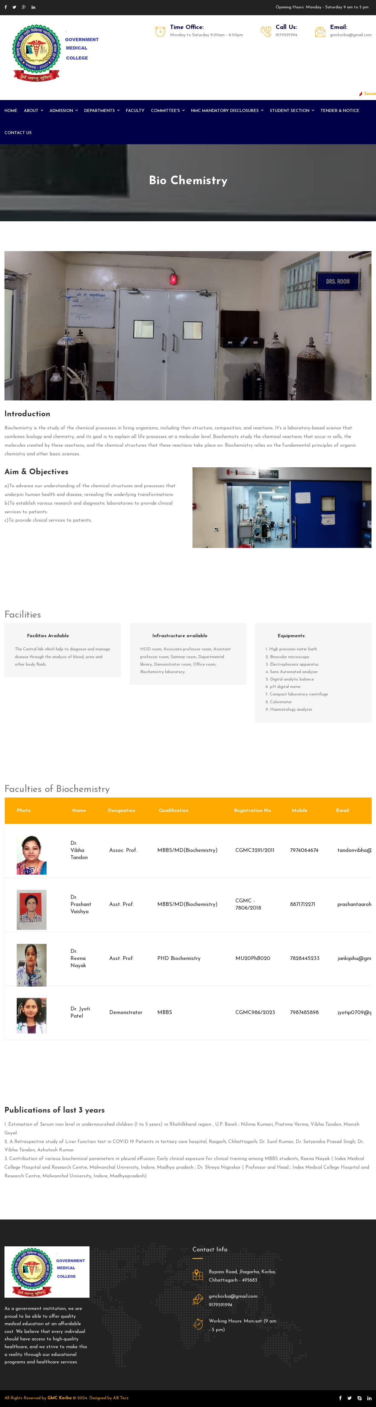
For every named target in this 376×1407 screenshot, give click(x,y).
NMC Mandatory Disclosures (225, 111)
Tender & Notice (339, 111)
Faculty (135, 111)
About (31, 111)
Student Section (289, 111)
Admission (61, 111)
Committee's (165, 111)
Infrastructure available (179, 636)
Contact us (18, 133)
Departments (99, 111)
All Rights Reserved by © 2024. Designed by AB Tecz (66, 1398)
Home (10, 111)
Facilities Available (48, 636)
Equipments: (292, 636)
